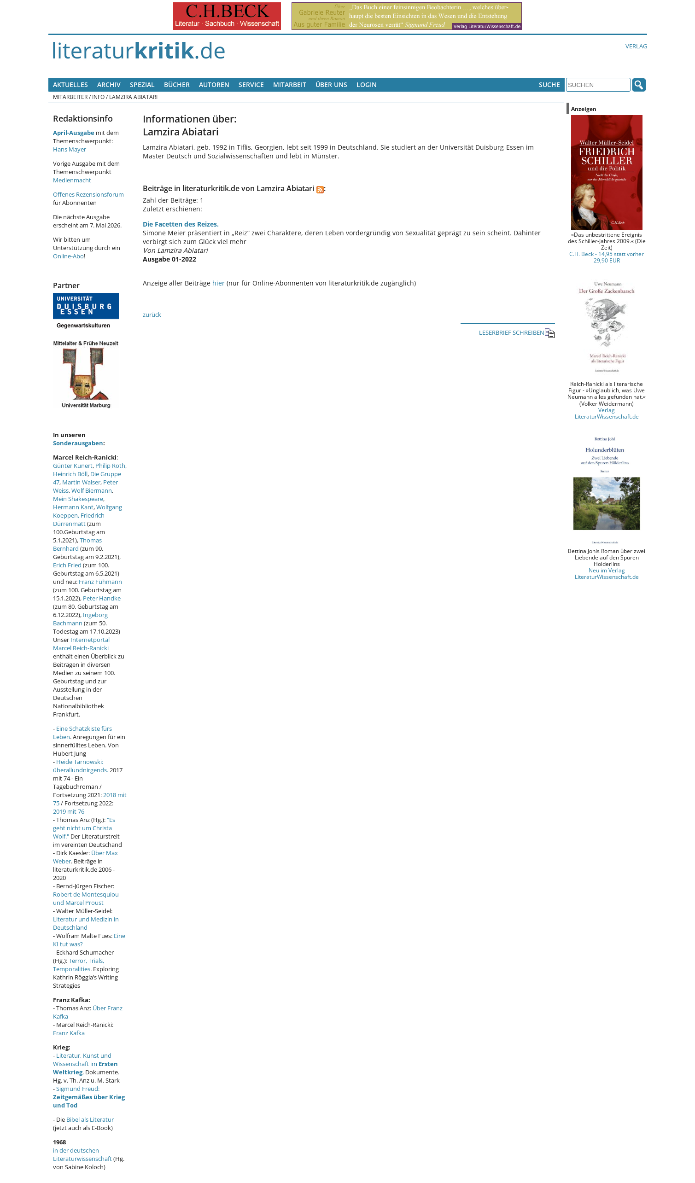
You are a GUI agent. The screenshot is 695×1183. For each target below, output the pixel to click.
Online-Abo (68, 256)
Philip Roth (110, 465)
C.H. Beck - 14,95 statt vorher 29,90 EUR (606, 257)
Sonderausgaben (78, 443)
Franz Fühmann (100, 581)
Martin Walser (81, 482)
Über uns (331, 84)
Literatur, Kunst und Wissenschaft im (85, 1063)
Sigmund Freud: (89, 1096)
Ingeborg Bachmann (80, 619)
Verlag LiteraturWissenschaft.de (607, 413)
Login (366, 84)
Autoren (214, 84)
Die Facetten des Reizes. (181, 224)
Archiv (109, 84)
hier (218, 283)
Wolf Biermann (91, 490)
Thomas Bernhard (77, 544)
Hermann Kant (73, 507)
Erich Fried (67, 565)
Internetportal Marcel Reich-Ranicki (81, 643)
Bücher (177, 84)
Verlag (636, 46)
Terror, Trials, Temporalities (78, 964)
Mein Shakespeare (78, 499)
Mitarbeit (289, 84)
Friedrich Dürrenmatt (79, 519)
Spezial (142, 84)
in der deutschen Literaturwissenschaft (82, 1154)
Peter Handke (102, 598)
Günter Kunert (73, 465)
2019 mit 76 (68, 811)
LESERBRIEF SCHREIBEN (517, 333)
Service (251, 84)
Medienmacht (72, 180)
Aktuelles (70, 84)
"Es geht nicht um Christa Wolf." (84, 828)
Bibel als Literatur (90, 1119)
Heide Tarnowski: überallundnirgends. (80, 766)
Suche (549, 84)
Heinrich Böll (70, 474)
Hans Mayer (69, 149)
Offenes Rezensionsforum (88, 194)
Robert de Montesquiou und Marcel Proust (86, 898)
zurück (152, 314)
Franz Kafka (69, 1033)
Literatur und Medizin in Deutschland (86, 923)
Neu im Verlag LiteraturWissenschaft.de (607, 573)
